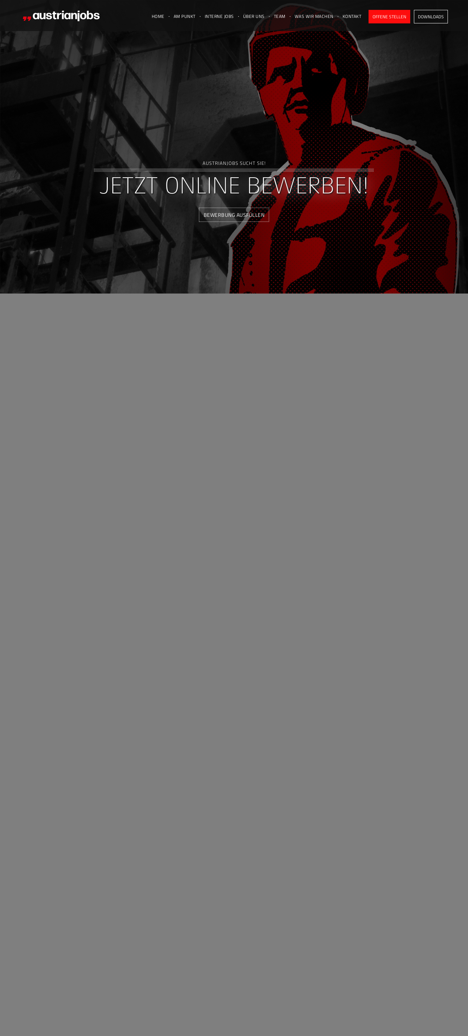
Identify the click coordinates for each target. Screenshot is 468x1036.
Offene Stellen (389, 16)
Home (158, 16)
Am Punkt (185, 16)
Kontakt (352, 16)
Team (280, 16)
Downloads (431, 16)
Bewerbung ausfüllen (234, 215)
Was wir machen (314, 16)
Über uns (254, 16)
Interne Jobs (219, 16)
